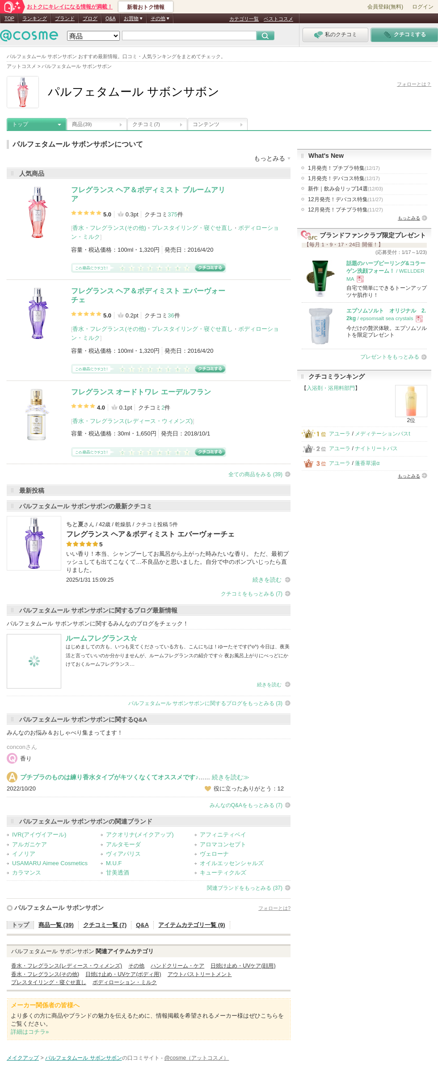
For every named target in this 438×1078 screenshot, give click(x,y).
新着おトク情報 (145, 7)
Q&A (110, 18)
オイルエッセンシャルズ (232, 863)
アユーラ (339, 434)
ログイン (423, 7)
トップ (20, 124)
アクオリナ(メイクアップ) (140, 834)
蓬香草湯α (367, 463)
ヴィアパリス (123, 853)
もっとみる (409, 218)
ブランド (65, 18)
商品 (82, 124)
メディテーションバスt (382, 434)
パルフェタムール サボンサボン (59, 907)
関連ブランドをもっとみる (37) (244, 888)
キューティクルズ (223, 872)
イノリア (23, 853)
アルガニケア (29, 844)
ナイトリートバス (376, 448)
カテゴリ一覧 (244, 18)
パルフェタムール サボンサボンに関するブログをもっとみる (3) (205, 703)
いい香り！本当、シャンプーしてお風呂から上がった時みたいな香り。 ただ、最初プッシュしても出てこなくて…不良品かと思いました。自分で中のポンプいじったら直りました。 (177, 561)
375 (172, 214)
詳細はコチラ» (30, 1031)
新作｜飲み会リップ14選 (345, 189)
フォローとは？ (414, 84)
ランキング (34, 18)
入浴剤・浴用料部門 (331, 388)
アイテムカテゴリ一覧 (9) (191, 925)
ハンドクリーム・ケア (177, 966)
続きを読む (267, 579)
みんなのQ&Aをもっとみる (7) (246, 805)
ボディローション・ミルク (125, 982)
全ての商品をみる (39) (255, 474)
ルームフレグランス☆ (101, 638)
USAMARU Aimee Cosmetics (50, 863)
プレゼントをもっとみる (389, 357)
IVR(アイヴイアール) (39, 834)
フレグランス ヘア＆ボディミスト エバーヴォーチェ (150, 534)
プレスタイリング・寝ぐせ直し (192, 227)
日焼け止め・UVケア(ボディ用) (123, 974)
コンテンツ (206, 124)
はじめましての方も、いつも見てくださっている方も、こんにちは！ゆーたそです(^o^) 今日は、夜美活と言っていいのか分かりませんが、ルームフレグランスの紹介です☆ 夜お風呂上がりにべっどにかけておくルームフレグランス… (178, 655)
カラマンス (26, 872)
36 (171, 315)
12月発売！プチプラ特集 (345, 210)
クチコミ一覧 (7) (105, 925)
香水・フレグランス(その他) (109, 227)
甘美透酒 (117, 872)
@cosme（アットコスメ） (196, 1058)
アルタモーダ (123, 844)
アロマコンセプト (223, 844)
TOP (9, 18)
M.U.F (114, 863)
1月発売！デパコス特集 (344, 178)
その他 (136, 966)
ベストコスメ (278, 18)
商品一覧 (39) (56, 925)
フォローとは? (274, 908)
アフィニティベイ (223, 834)
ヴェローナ (214, 853)
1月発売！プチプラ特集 (344, 168)
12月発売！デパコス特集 (345, 199)
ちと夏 (75, 524)
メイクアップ (23, 1058)
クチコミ (146, 124)
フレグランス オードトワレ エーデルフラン (141, 392)
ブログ (90, 18)
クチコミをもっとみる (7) (251, 594)
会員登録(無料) (385, 7)
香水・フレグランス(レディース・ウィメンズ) (132, 421)
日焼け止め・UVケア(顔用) (243, 966)
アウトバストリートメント (200, 974)
